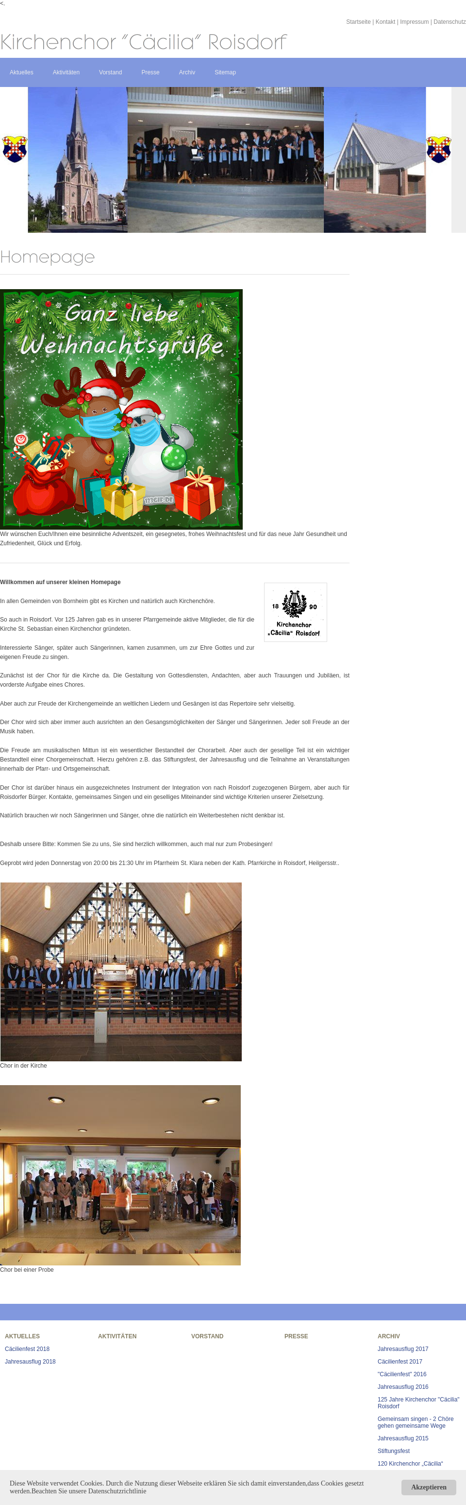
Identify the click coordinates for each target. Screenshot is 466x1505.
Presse (150, 72)
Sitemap (225, 72)
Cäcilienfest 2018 (27, 1349)
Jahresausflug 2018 (30, 1361)
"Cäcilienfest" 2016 (402, 1374)
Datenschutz (449, 21)
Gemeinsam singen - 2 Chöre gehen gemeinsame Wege (416, 1422)
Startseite (358, 21)
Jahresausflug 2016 (403, 1387)
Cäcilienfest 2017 (400, 1361)
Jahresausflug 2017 (403, 1349)
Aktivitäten (66, 72)
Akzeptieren (429, 1487)
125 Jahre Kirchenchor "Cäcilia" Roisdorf (419, 1403)
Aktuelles (21, 72)
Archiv (187, 72)
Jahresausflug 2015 (403, 1438)
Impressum (414, 21)
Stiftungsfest (394, 1451)
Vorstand (110, 72)
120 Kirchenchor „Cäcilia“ (410, 1463)
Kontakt (386, 21)
